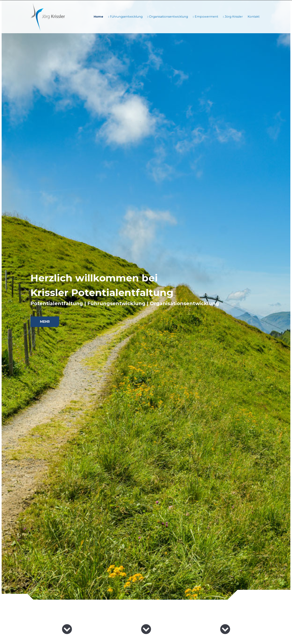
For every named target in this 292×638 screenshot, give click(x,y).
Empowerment (206, 16)
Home (98, 16)
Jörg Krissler (233, 16)
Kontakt (254, 16)
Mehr (45, 322)
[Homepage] (47, 16)
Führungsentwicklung (126, 16)
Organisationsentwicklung (168, 16)
